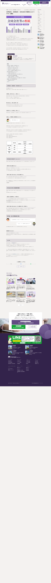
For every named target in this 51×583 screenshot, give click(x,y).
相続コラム (19, 367)
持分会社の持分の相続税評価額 (12, 75)
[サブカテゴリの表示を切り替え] (44, 11)
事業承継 (39, 23)
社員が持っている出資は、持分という (13, 69)
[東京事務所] (14, 345)
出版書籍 (18, 363)
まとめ (8, 81)
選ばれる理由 (19, 359)
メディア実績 (19, 362)
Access (13, 354)
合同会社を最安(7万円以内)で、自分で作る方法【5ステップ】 (30, 289)
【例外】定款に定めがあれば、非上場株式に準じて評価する (17, 77)
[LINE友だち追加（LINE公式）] (36, 2)
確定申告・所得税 (40, 14)
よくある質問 (28, 362)
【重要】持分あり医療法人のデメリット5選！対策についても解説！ (20, 288)
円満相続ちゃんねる (20, 370)
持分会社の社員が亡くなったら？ (12, 71)
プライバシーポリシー (16, 383)
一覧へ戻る (21, 266)
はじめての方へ (10, 368)
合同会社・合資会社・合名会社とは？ (13, 65)
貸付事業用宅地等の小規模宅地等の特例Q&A (42, 45)
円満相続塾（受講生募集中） (21, 372)
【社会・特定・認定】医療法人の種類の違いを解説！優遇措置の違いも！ (10, 288)
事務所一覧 (36, 363)
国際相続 (39, 28)
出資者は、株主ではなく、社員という (13, 66)
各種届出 (39, 17)
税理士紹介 (36, 362)
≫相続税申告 (7, 182)
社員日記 (27, 370)
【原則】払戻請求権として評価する (13, 76)
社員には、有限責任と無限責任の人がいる (14, 70)
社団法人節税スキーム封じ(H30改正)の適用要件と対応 (20, 301)
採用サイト (27, 367)
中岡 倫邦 (15, 55)
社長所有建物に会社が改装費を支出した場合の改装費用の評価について (30, 301)
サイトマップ (10, 383)
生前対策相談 (10, 362)
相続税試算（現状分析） (12, 363)
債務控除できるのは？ (11, 80)
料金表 (27, 363)
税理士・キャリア (40, 26)
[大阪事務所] (31, 345)
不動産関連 (39, 20)
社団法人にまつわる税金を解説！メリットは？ (10, 301)
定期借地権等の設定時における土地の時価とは (42, 35)
